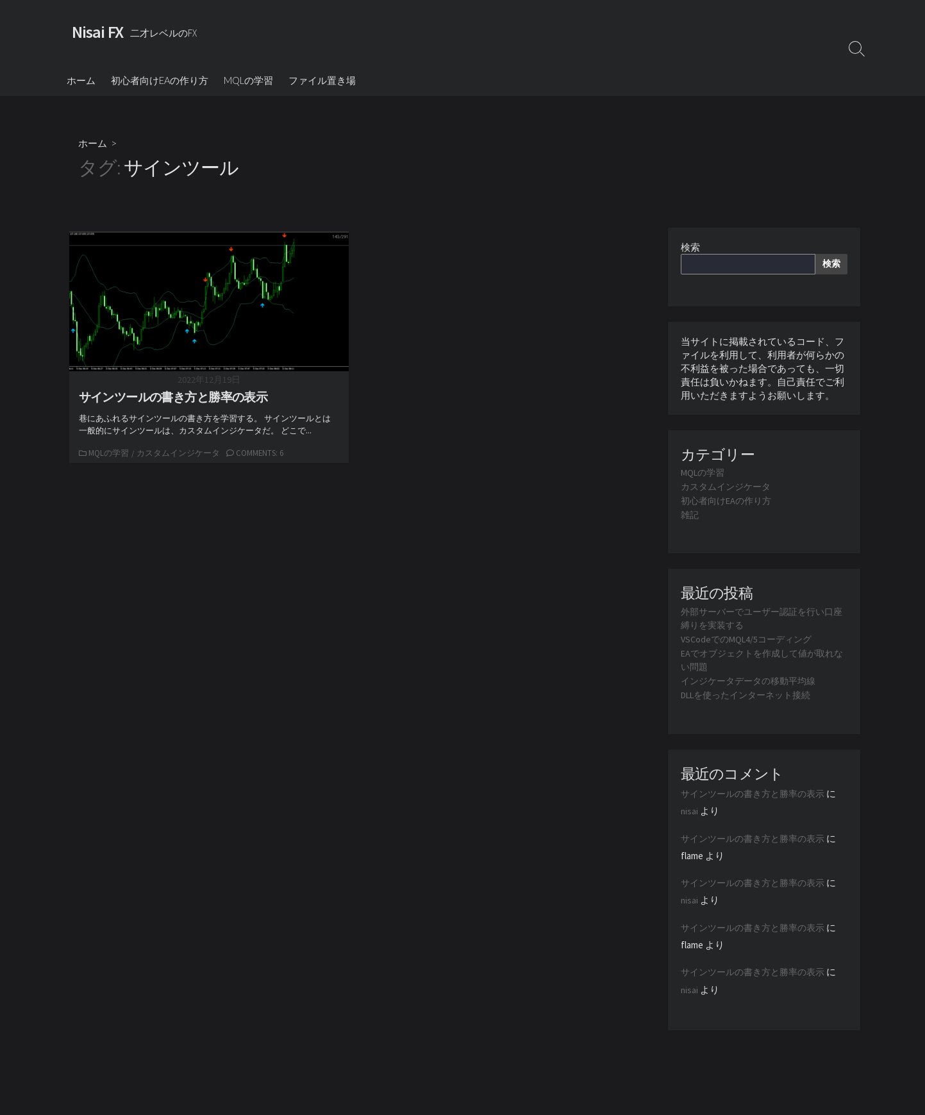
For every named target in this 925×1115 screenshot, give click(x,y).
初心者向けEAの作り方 (159, 81)
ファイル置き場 (322, 81)
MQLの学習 (248, 81)
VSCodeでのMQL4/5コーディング (750, 639)
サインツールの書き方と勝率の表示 (758, 791)
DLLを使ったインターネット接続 (751, 693)
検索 (690, 249)
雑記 (690, 516)
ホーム (81, 81)
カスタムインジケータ (179, 454)
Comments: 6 (262, 454)
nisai (690, 809)
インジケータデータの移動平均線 (753, 679)
